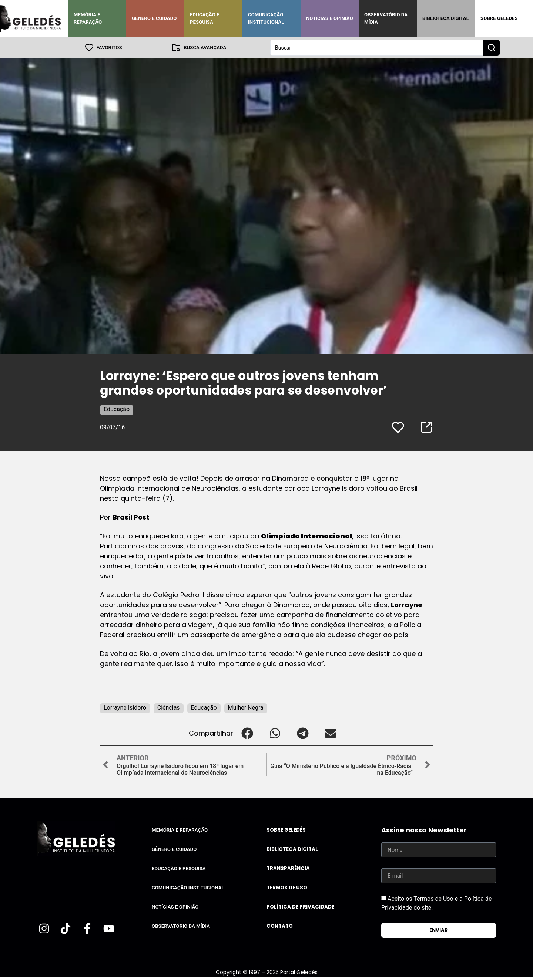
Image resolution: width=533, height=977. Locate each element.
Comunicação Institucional (266, 18)
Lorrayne (406, 604)
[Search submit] (491, 47)
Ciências (168, 707)
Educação (117, 408)
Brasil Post (131, 516)
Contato (279, 925)
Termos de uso (286, 887)
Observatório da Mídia (386, 18)
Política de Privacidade (300, 906)
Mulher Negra (246, 707)
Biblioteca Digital (445, 18)
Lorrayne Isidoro (125, 707)
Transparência (288, 868)
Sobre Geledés (498, 18)
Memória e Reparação (88, 18)
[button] (247, 732)
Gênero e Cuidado (154, 18)
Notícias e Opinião (329, 18)
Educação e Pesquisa (204, 18)
